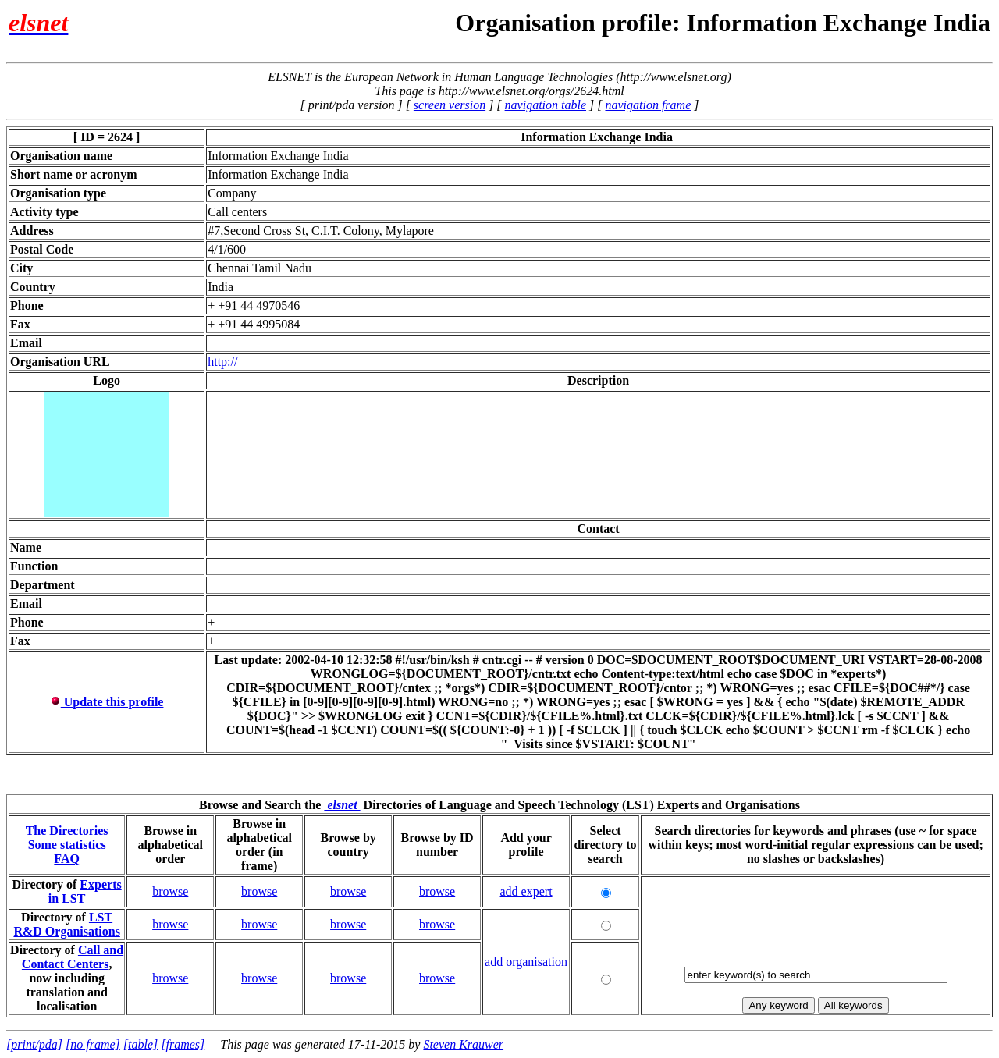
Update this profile (107, 701)
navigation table (545, 105)
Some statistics (67, 844)
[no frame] (93, 1044)
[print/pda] (34, 1044)
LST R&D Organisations (66, 924)
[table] (140, 1044)
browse (170, 891)
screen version (449, 105)
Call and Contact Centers (72, 957)
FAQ (67, 858)
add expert (526, 891)
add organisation (526, 961)
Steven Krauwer (463, 1044)
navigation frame (648, 105)
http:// (222, 361)
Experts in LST (85, 891)
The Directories (67, 830)
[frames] (182, 1044)
